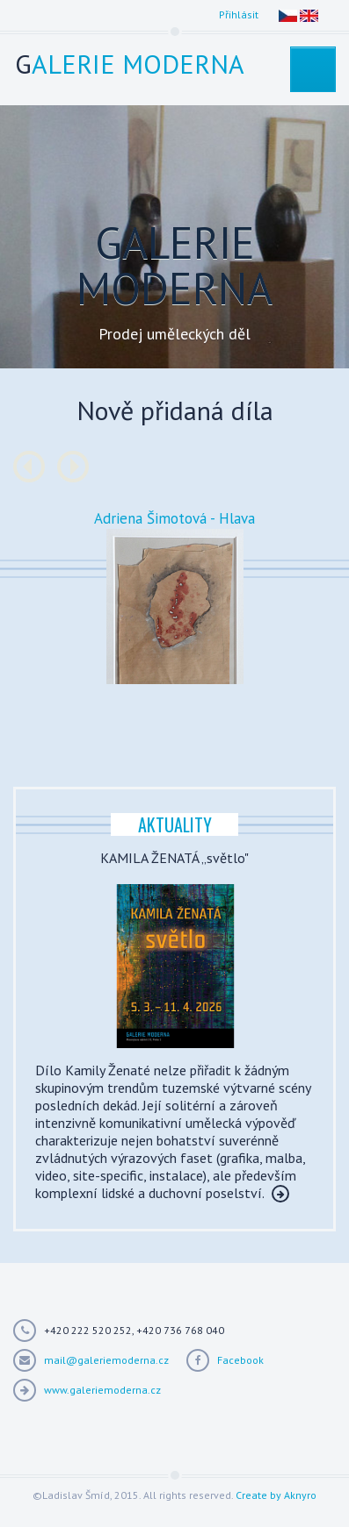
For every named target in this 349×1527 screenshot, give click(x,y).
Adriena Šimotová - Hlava (174, 518)
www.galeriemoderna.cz (102, 1389)
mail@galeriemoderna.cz (106, 1359)
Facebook (240, 1359)
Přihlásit (238, 14)
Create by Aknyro (276, 1495)
